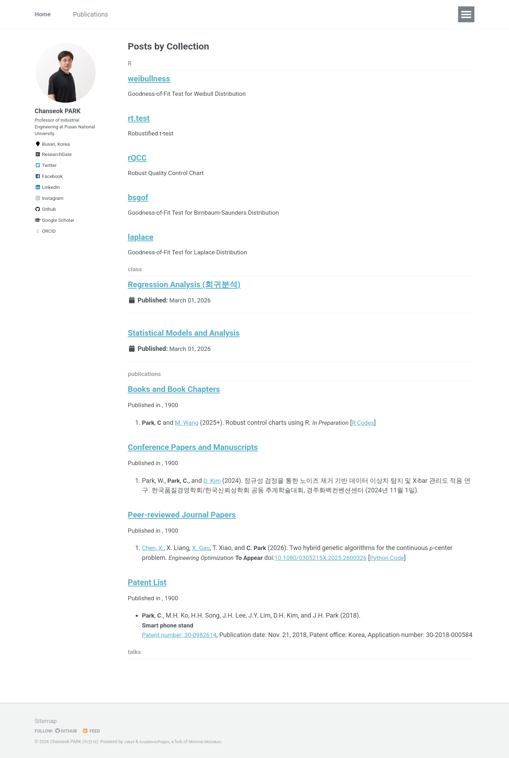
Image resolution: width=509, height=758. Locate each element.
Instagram (49, 204)
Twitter (46, 171)
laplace (141, 245)
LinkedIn (47, 193)
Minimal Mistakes (208, 742)
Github (45, 215)
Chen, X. (153, 565)
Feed (93, 731)
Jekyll (129, 742)
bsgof (138, 204)
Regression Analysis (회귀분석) (184, 295)
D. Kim (214, 497)
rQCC (137, 163)
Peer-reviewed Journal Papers (182, 532)
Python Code (399, 575)
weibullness (149, 80)
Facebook (49, 182)
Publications (94, 14)
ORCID (45, 237)
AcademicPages (155, 742)
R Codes (368, 437)
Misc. (212, 14)
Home (43, 14)
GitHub (67, 731)
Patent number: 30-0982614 (181, 653)
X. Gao (202, 565)
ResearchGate (53, 160)
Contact (244, 14)
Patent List (147, 600)
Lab (273, 14)
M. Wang (188, 437)
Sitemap (46, 721)
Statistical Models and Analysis (184, 345)
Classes (180, 14)
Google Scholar (54, 226)
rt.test (139, 121)
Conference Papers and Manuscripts (193, 463)
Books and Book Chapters (174, 404)
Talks (132, 14)
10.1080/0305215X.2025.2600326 (329, 575)
